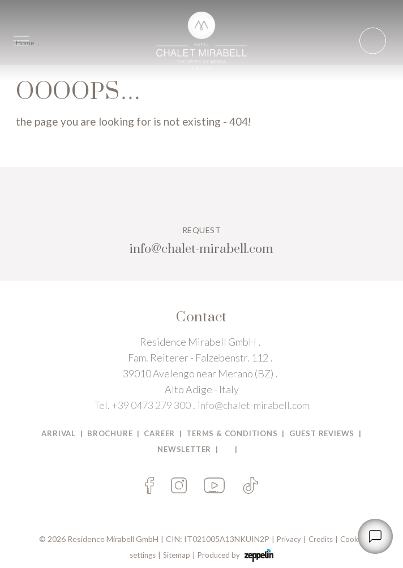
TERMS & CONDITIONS (231, 433)
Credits (320, 539)
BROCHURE (109, 433)
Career (159, 433)
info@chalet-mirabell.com (254, 405)
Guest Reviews (321, 433)
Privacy (289, 539)
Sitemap (176, 555)
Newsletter (184, 449)
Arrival (58, 433)
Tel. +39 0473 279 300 (142, 405)
